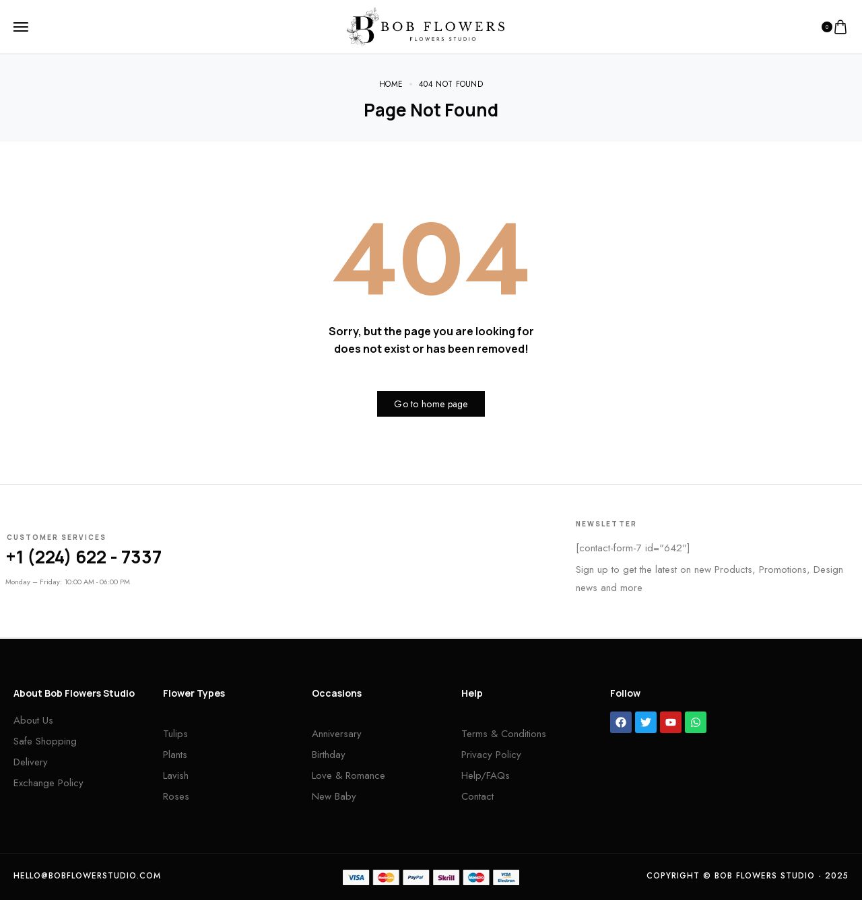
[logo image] (425, 25)
